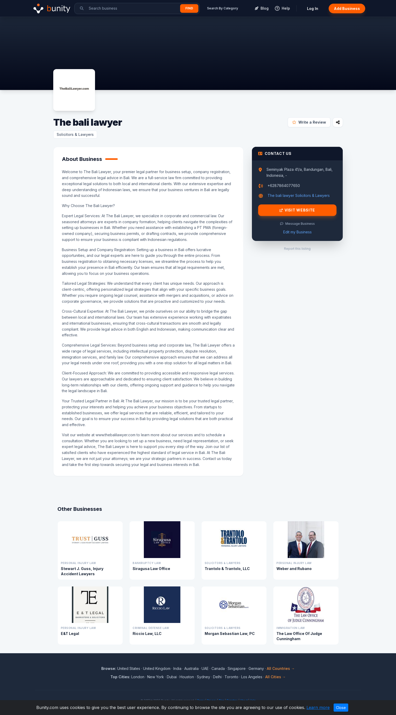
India (177, 668)
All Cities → (275, 677)
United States (128, 668)
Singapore (237, 668)
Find (189, 8)
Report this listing (297, 249)
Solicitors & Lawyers (75, 134)
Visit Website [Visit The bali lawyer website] (297, 210)
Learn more (318, 707)
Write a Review (309, 122)
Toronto (231, 677)
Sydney (203, 677)
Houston (187, 677)
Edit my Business (297, 232)
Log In (312, 8)
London (137, 677)
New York (155, 677)
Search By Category (222, 8)
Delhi (217, 677)
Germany (256, 668)
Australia (191, 668)
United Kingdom (156, 668)
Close (341, 707)
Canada (218, 668)
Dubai (172, 677)
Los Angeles (251, 677)
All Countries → (281, 668)
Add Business (347, 8)
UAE (205, 668)
